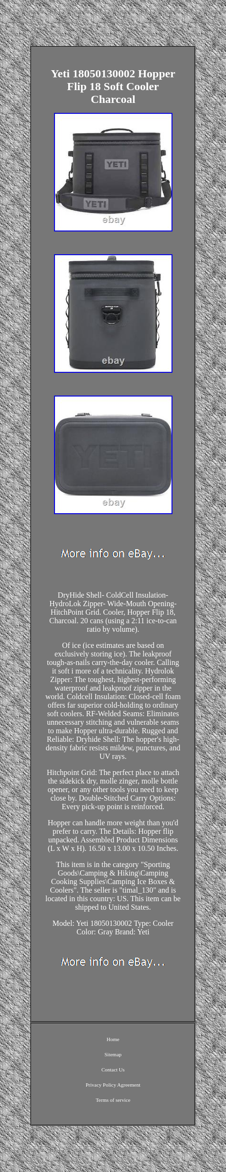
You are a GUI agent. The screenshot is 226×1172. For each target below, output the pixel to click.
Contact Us (113, 1069)
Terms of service (113, 1100)
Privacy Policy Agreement (113, 1085)
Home (113, 1039)
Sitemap (112, 1054)
